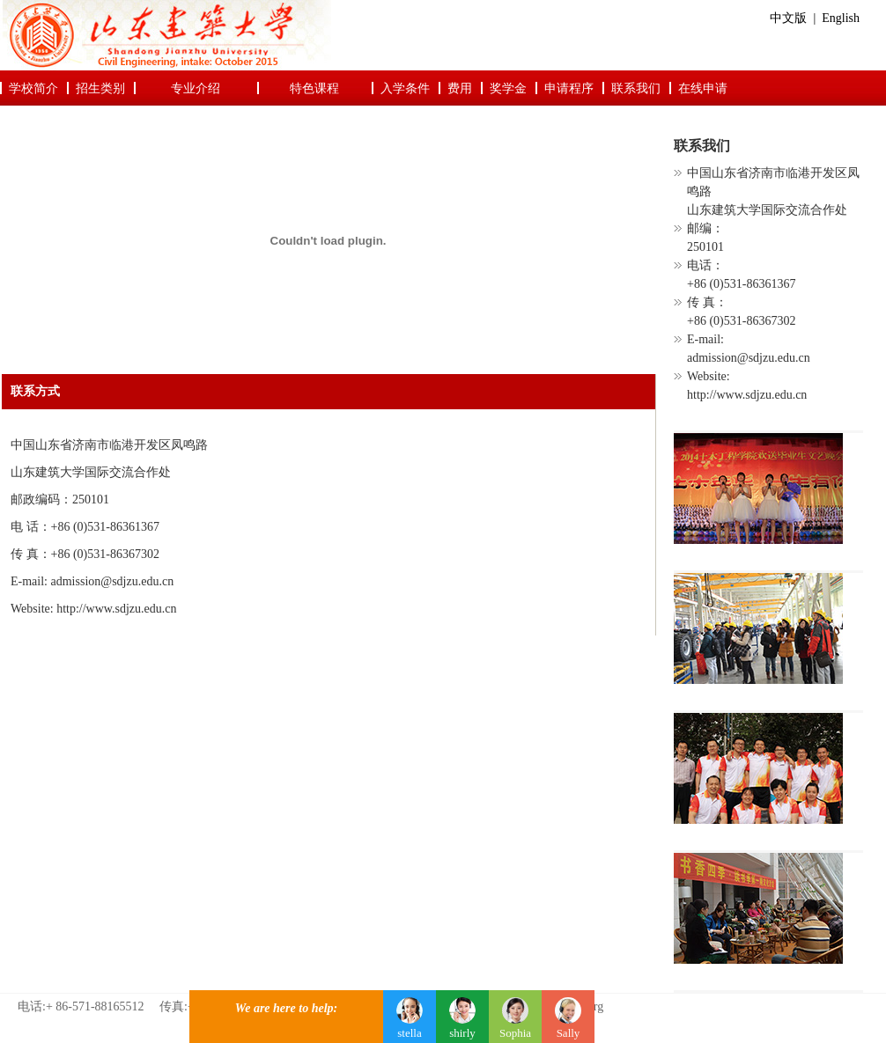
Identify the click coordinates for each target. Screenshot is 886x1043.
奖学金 (508, 88)
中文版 (788, 18)
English (841, 18)
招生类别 (100, 88)
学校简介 (33, 88)
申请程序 (569, 88)
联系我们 (636, 88)
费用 (459, 88)
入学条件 (405, 88)
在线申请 (702, 88)
